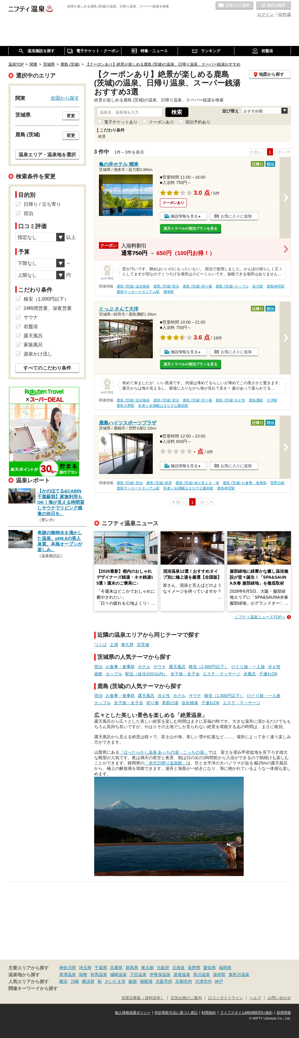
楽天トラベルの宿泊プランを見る (190, 228)
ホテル (144, 666)
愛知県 (209, 967)
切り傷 (152, 702)
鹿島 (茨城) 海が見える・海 (197, 483)
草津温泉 (67, 974)
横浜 (63, 981)
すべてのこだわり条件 (47, 367)
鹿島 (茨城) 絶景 (159, 483)
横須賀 (88, 981)
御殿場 (146, 981)
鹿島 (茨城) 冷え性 (230, 400)
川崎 (75, 981)
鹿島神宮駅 (276, 286)
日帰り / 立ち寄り (42, 204)
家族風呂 (33, 344)
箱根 (83, 974)
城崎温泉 (118, 974)
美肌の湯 (170, 702)
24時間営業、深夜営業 (48, 308)
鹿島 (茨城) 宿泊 (166, 286)
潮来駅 (168, 292)
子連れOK (268, 673)
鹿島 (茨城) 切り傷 (197, 286)
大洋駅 (272, 400)
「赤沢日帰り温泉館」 (165, 763)
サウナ (159, 666)
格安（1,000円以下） (208, 666)
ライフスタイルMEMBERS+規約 (246, 1013)
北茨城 (143, 644)
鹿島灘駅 (256, 400)
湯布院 (219, 974)
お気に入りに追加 (236, 216)
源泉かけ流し (38, 353)
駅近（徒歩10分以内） (146, 673)
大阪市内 (163, 981)
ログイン (265, 14)
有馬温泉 (98, 974)
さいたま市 (115, 981)
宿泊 (98, 666)
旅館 (98, 673)
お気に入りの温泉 (234, 5)
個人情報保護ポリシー (133, 1013)
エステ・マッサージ (221, 673)
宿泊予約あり (197, 122)
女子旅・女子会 (185, 673)
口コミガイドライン (225, 998)
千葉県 (100, 967)
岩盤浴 (31, 326)
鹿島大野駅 (126, 406)
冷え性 (274, 666)
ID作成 (284, 14)
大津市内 (203, 981)
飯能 (133, 981)
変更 (71, 115)
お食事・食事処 (120, 666)
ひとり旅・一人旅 (248, 666)
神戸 (219, 981)
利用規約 (209, 1013)
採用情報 (284, 1013)
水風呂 (249, 673)
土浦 (114, 644)
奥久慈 (127, 644)
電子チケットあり (121, 122)
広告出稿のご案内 (186, 998)
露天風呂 (177, 666)
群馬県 (132, 967)
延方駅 (257, 286)
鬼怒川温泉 (238, 974)
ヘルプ (255, 998)
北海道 (178, 967)
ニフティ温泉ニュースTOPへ (259, 617)
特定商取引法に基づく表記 (176, 1013)
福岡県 (225, 967)
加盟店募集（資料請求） (142, 998)
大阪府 (163, 967)
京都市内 (183, 981)
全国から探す (65, 98)
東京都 (147, 967)
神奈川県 (67, 967)
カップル (114, 673)
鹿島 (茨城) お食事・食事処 (245, 483)
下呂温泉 (138, 974)
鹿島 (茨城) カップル (232, 286)
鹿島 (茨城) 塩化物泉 (133, 286)
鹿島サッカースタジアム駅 (138, 292)
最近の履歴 (273, 5)
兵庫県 (116, 967)
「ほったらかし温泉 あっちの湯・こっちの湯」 (163, 752)
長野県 (194, 967)
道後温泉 (181, 974)
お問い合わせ (279, 998)
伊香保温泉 (160, 974)
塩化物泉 (189, 702)
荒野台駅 (277, 483)
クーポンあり (161, 122)
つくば (100, 644)
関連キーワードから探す (33, 988)
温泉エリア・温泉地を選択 (47, 154)
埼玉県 (85, 967)
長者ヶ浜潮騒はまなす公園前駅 (163, 406)
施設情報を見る (184, 216)
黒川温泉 (201, 974)
